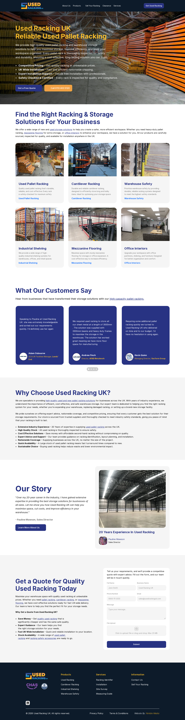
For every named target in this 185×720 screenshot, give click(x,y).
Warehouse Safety (70, 693)
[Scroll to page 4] (96, 369)
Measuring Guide (104, 693)
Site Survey (101, 689)
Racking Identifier (104, 680)
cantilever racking (65, 599)
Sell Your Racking (92, 6)
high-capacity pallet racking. (127, 298)
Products (77, 6)
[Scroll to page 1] (88, 369)
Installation (101, 684)
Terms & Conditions (118, 713)
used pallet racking (56, 45)
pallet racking (48, 599)
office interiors (72, 133)
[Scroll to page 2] (91, 369)
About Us (66, 6)
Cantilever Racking (70, 684)
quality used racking (47, 618)
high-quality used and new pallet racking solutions (70, 400)
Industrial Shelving (70, 689)
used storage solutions (61, 129)
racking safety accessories (43, 638)
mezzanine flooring (33, 133)
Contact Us (136, 680)
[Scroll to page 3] (93, 369)
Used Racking (67, 680)
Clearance (107, 6)
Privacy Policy (96, 713)
